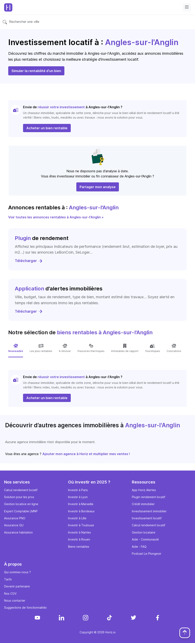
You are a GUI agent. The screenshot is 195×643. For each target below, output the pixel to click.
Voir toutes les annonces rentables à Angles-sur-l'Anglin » (56, 217)
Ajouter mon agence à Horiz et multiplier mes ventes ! (86, 454)
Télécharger (29, 261)
